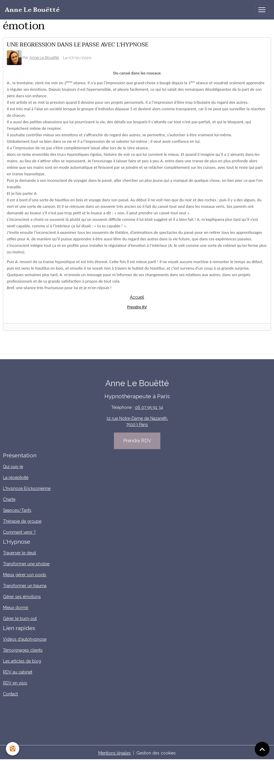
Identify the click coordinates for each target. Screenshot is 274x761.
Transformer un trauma (24, 585)
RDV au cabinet (17, 672)
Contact (10, 694)
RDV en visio (15, 683)
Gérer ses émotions (22, 596)
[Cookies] (12, 748)
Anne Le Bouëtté (44, 57)
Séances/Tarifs (17, 510)
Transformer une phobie (26, 563)
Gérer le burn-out (20, 618)
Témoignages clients (23, 650)
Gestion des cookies (156, 753)
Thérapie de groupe (22, 521)
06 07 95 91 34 (149, 407)
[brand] (32, 9)
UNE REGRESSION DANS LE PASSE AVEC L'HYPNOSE (77, 44)
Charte (9, 499)
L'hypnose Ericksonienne (27, 488)
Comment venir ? (19, 532)
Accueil (137, 297)
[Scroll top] (262, 749)
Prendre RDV (137, 440)
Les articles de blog (22, 661)
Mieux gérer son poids (24, 574)
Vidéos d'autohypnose (24, 639)
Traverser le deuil (19, 552)
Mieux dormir (15, 607)
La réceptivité (15, 477)
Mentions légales (114, 753)
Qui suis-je (13, 466)
